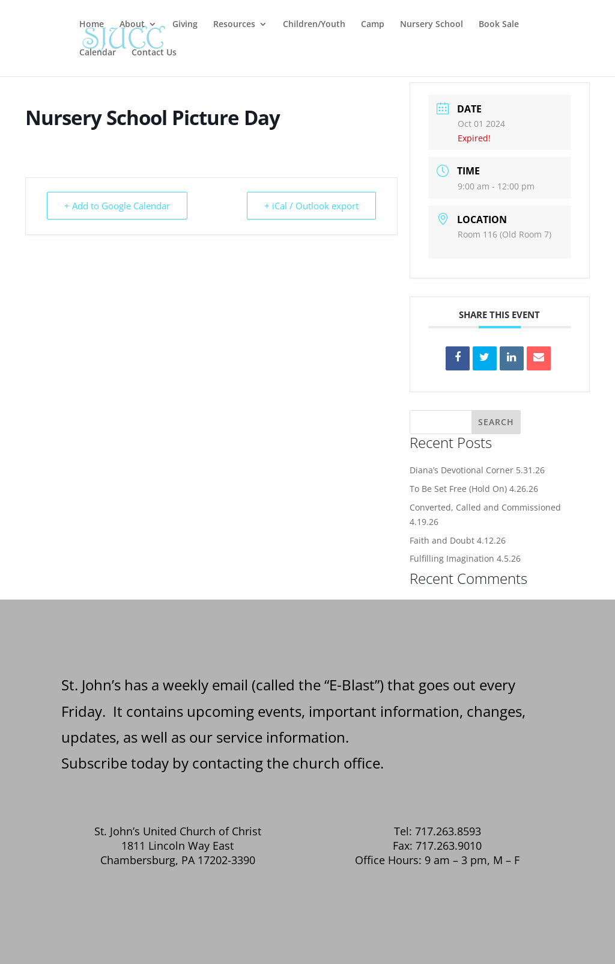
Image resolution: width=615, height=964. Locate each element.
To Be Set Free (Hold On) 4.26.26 (474, 488)
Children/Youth (314, 24)
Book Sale (499, 24)
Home (91, 24)
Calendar (97, 53)
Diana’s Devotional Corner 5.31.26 (477, 470)
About (132, 24)
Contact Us (154, 53)
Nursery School (431, 24)
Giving (185, 24)
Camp (372, 24)
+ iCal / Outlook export (311, 206)
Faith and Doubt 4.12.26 (458, 540)
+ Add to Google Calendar (117, 206)
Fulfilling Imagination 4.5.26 (465, 558)
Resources (234, 24)
